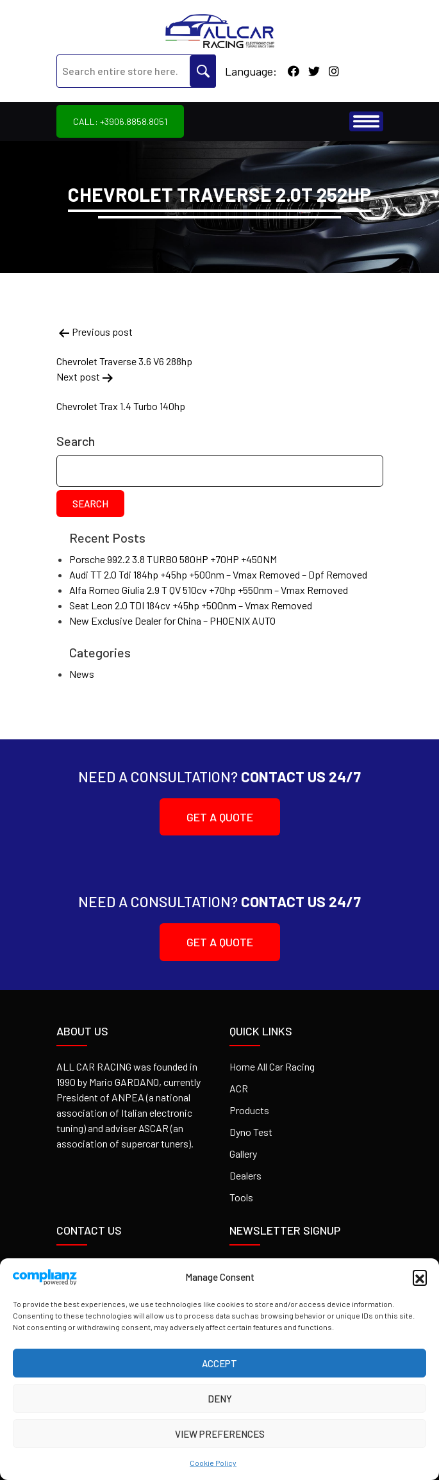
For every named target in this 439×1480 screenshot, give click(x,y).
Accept (219, 1363)
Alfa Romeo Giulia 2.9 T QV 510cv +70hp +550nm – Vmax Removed (208, 590)
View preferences (220, 1434)
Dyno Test (250, 1132)
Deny (220, 1398)
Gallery (243, 1153)
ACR (238, 1088)
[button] (419, 1276)
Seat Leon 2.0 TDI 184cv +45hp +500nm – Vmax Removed (190, 605)
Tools (241, 1197)
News (81, 674)
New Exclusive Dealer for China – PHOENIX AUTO (172, 620)
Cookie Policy (213, 1462)
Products (249, 1110)
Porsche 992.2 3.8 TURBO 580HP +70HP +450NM (173, 559)
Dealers (245, 1175)
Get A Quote (189, 817)
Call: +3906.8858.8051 (120, 121)
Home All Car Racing (272, 1066)
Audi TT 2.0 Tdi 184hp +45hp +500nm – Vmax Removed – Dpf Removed (218, 574)
